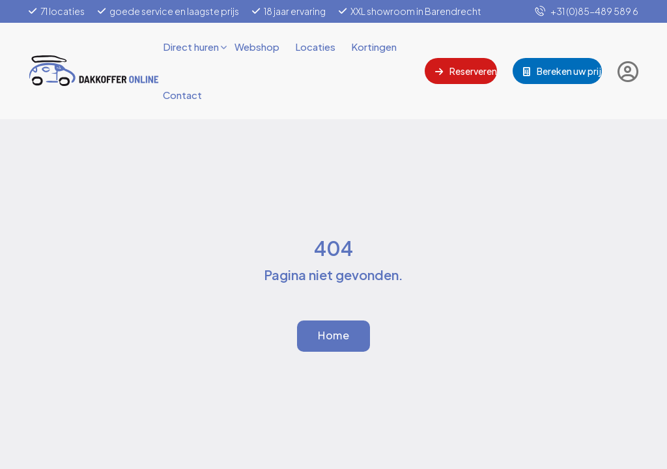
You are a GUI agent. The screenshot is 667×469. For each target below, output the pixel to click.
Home (333, 335)
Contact (182, 95)
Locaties (315, 46)
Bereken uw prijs (562, 71)
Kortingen (374, 46)
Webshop (256, 46)
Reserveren (466, 71)
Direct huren (191, 46)
